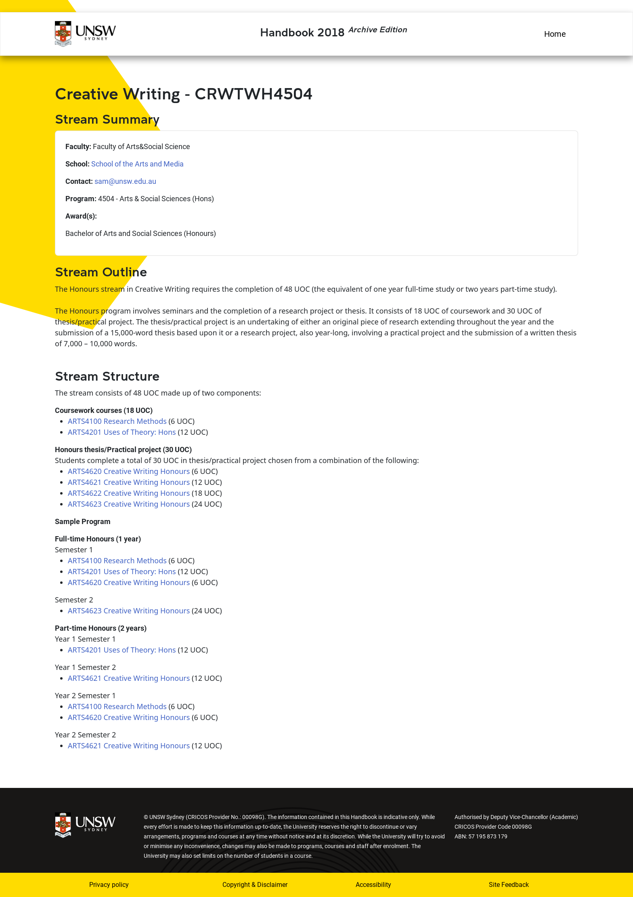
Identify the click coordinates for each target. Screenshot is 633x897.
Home (555, 34)
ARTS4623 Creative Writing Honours (129, 504)
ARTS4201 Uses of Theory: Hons (122, 432)
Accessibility (373, 885)
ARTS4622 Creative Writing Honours (129, 493)
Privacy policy (109, 885)
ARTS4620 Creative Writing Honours (129, 471)
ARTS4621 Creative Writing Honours (129, 482)
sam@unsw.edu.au (125, 181)
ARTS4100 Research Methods (117, 421)
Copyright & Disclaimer (254, 885)
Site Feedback (509, 885)
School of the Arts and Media (137, 164)
